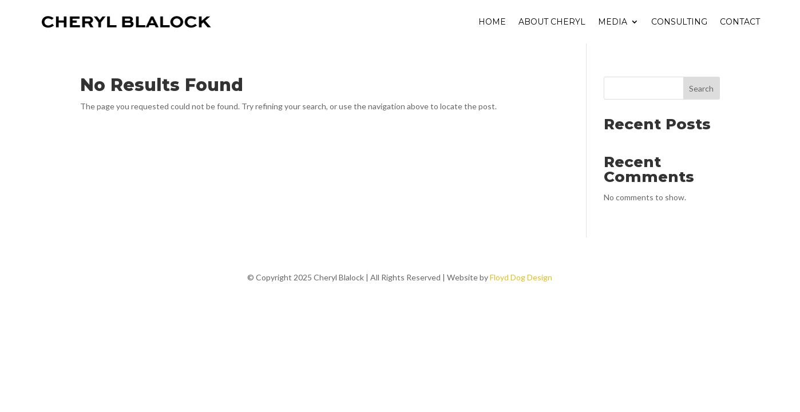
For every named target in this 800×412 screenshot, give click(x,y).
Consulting (679, 22)
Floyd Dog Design (521, 277)
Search (701, 88)
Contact (740, 22)
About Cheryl (551, 22)
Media (612, 22)
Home (492, 22)
